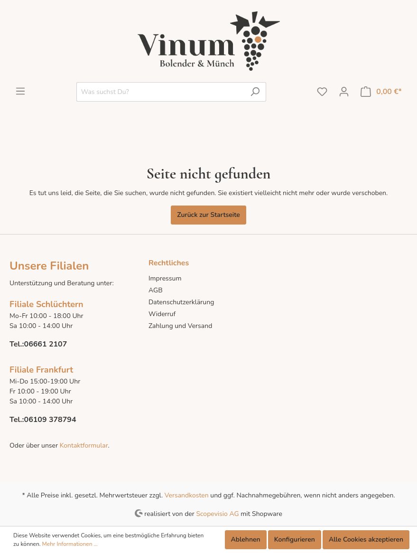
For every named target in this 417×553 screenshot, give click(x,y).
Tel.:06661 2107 (38, 344)
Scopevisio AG (217, 513)
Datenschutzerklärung (181, 302)
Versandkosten (187, 495)
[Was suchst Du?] (160, 92)
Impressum (164, 278)
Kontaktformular (83, 445)
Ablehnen (245, 539)
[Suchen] (255, 92)
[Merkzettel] (322, 92)
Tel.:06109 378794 (42, 419)
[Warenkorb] (381, 92)
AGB (155, 290)
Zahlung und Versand (180, 325)
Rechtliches (168, 263)
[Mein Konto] (344, 92)
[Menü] (20, 91)
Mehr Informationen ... (70, 544)
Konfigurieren (294, 539)
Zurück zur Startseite (208, 214)
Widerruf (162, 314)
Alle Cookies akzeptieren (366, 539)
